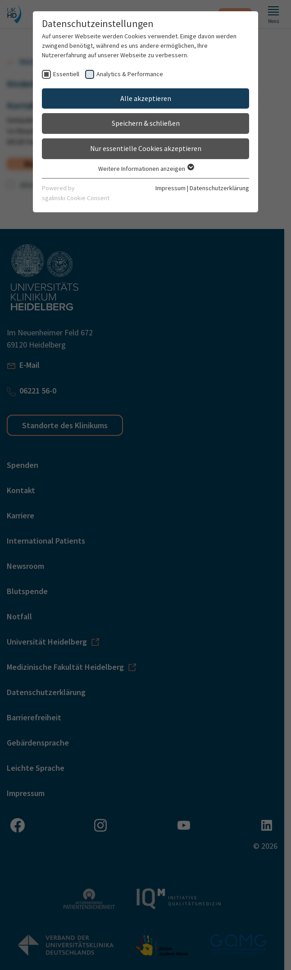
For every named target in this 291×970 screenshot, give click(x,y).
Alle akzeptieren (145, 98)
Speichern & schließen (146, 123)
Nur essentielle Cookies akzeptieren (145, 148)
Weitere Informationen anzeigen (145, 169)
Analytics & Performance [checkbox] (129, 74)
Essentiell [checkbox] (66, 74)
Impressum (170, 188)
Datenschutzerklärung (219, 188)
